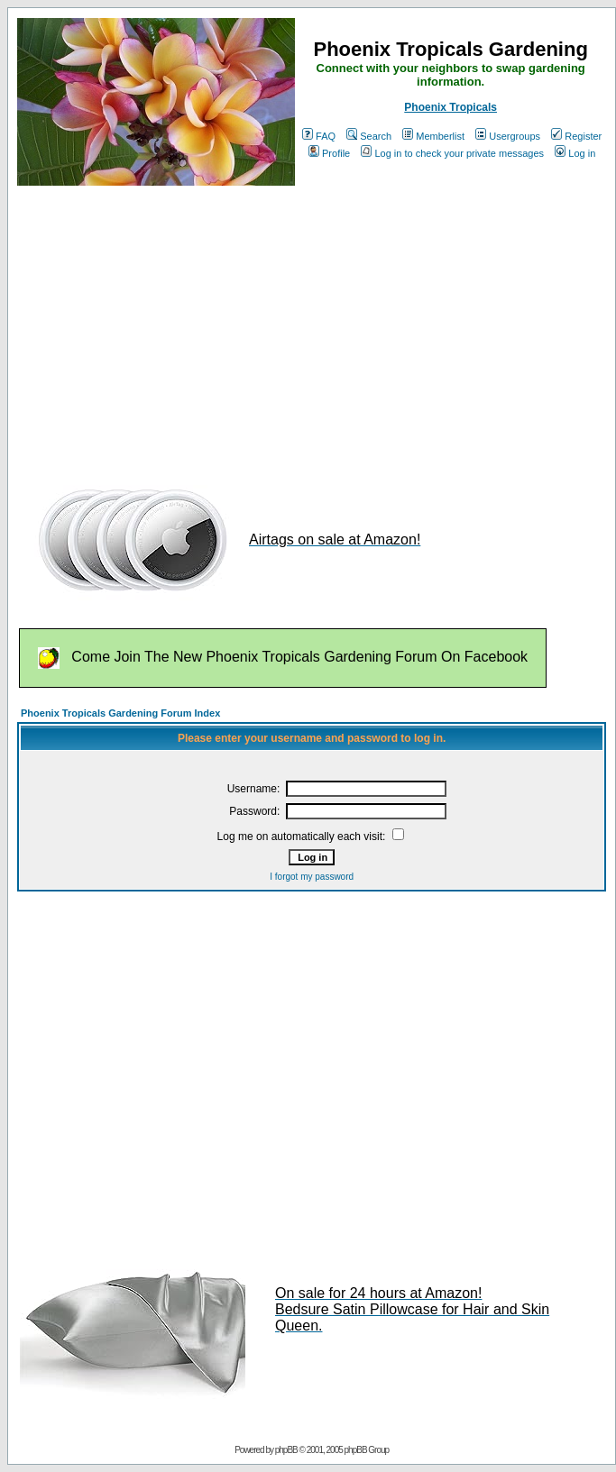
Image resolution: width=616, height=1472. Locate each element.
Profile (329, 153)
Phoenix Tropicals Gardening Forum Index (120, 713)
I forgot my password (312, 877)
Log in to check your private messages (452, 153)
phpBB (286, 1450)
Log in (575, 153)
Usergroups (507, 136)
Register (576, 136)
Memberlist (433, 136)
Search (368, 136)
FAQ (319, 136)
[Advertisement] (229, 327)
